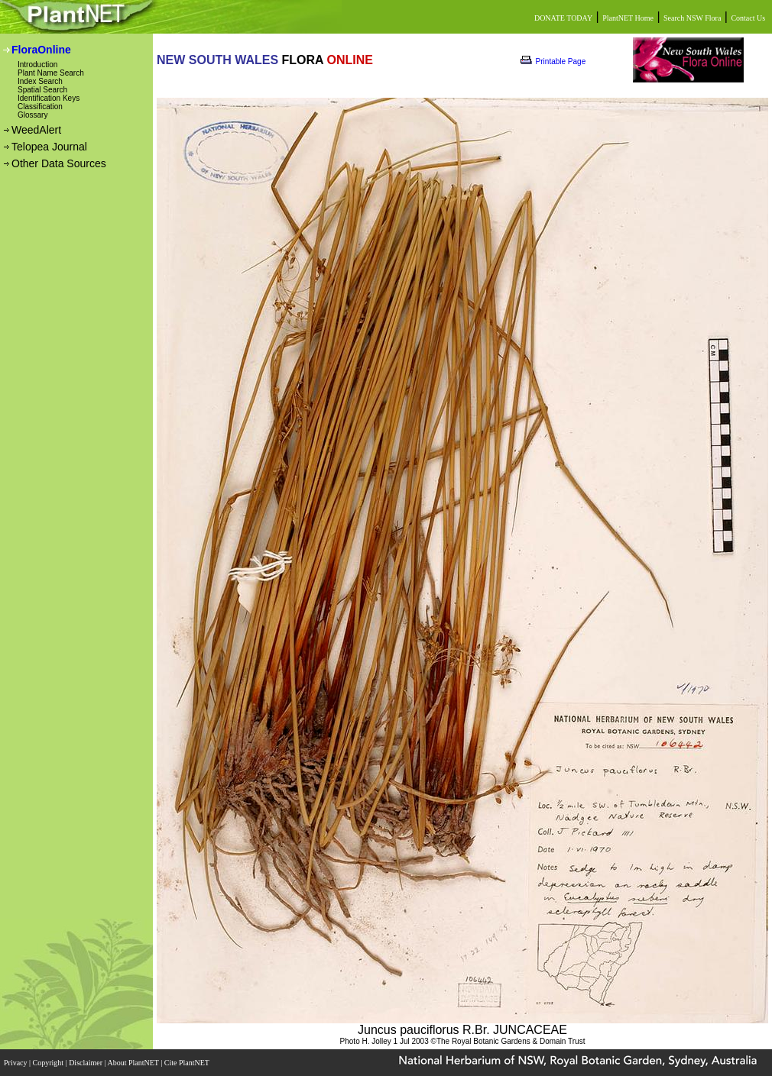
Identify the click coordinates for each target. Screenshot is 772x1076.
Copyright (49, 1062)
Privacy (16, 1062)
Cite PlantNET (187, 1062)
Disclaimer (86, 1062)
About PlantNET (134, 1062)
